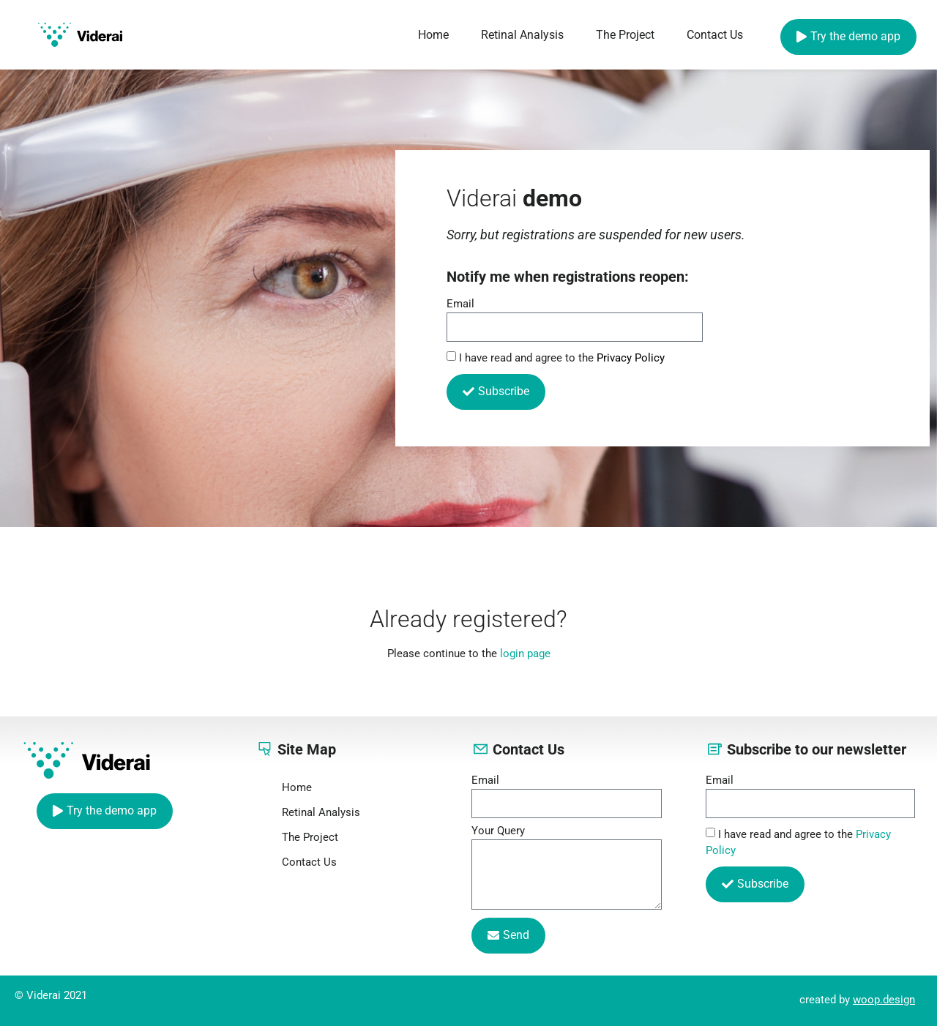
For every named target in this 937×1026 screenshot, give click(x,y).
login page (525, 653)
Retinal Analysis (522, 35)
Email (460, 304)
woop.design (884, 999)
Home (433, 35)
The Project (625, 35)
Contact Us (715, 35)
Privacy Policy (631, 357)
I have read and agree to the (562, 357)
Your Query (498, 831)
